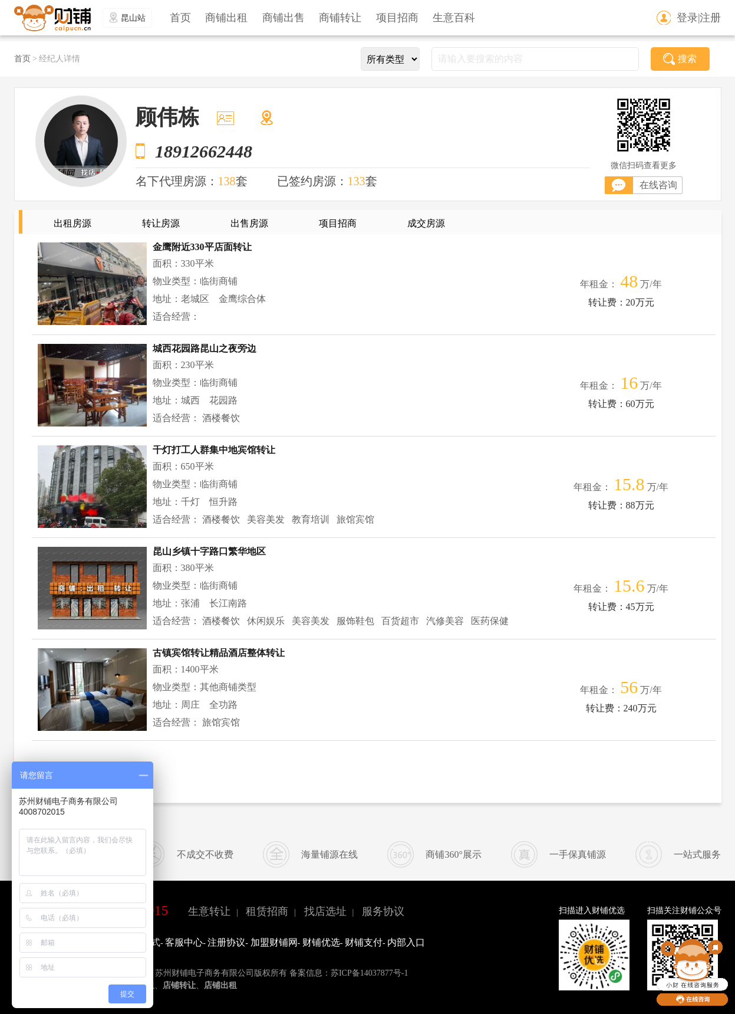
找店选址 (325, 911)
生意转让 (209, 911)
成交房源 (426, 223)
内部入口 (406, 942)
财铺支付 (364, 942)
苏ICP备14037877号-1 (369, 973)
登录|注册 (699, 18)
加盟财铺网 (274, 942)
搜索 (680, 59)
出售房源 (249, 223)
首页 (180, 18)
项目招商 (397, 18)
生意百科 (454, 18)
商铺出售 (283, 18)
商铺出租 (226, 18)
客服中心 (184, 942)
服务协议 (383, 911)
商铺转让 (340, 18)
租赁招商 (267, 911)
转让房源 (161, 223)
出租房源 (72, 223)
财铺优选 (321, 942)
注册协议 (226, 942)
